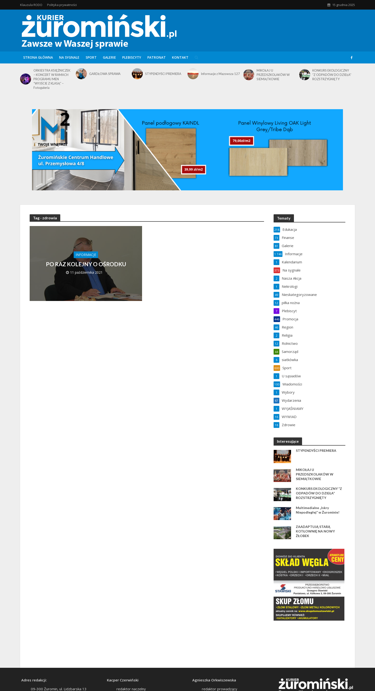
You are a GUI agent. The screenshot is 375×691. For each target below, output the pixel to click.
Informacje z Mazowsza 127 (220, 74)
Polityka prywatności (62, 5)
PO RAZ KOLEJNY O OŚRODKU (86, 264)
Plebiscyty (131, 57)
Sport (91, 57)
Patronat (156, 57)
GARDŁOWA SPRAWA (105, 74)
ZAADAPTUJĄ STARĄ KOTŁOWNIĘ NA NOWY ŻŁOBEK (315, 531)
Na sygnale (69, 57)
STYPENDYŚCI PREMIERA (163, 74)
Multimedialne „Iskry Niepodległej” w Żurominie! (317, 510)
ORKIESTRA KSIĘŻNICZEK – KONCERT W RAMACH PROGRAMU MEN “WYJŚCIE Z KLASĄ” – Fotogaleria (51, 79)
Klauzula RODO (31, 5)
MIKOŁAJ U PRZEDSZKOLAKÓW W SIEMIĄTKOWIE (273, 74)
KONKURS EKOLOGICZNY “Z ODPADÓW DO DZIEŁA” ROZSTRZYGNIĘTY (331, 74)
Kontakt (180, 57)
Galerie (109, 57)
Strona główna (38, 57)
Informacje (86, 254)
